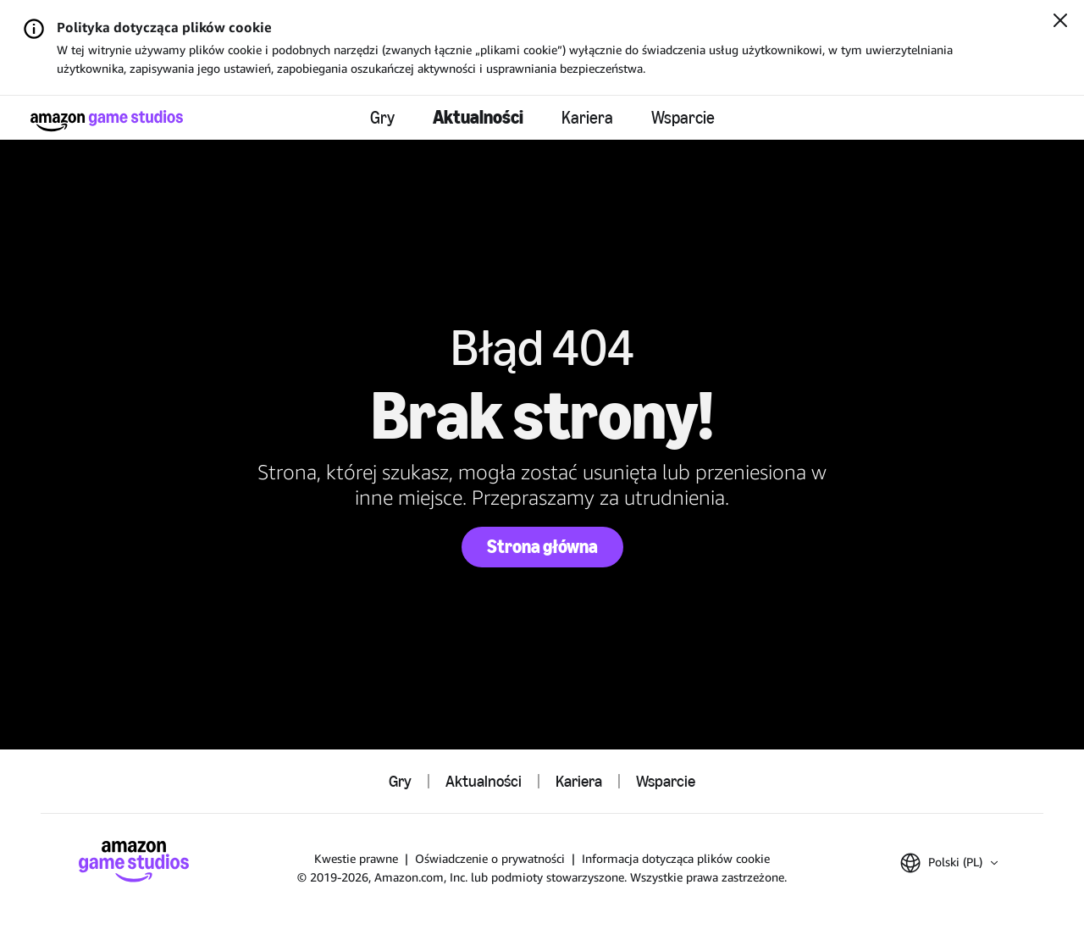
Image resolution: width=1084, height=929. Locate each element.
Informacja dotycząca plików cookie (676, 858)
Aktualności (478, 117)
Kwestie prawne (356, 858)
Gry (382, 118)
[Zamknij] (1060, 22)
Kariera (587, 118)
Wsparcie (683, 118)
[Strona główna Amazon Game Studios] (106, 120)
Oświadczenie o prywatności (490, 858)
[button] (949, 863)
